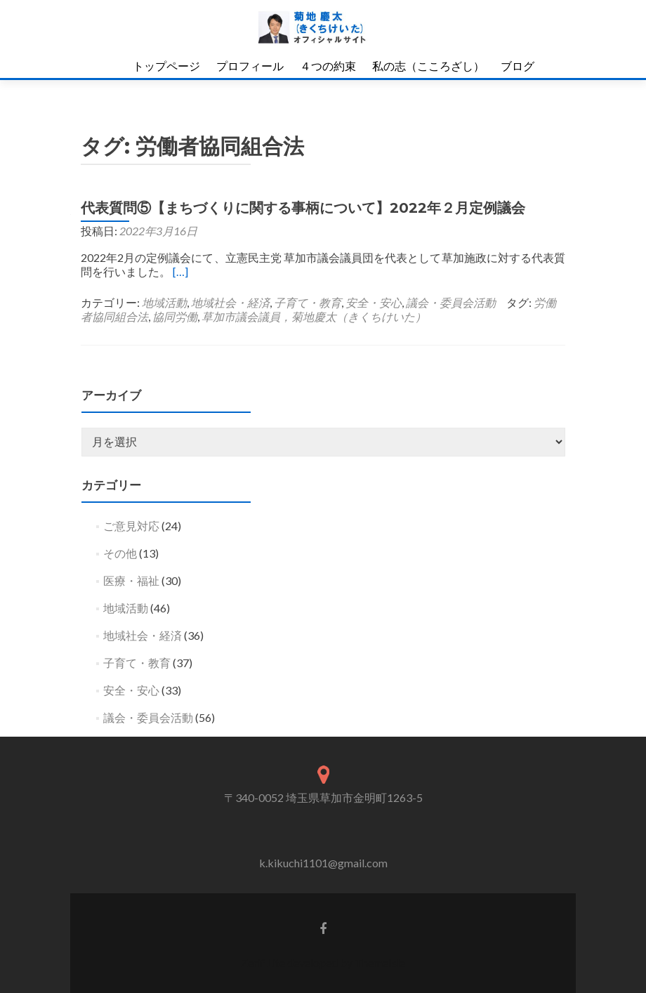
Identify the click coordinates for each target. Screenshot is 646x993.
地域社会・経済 (230, 302)
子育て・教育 (307, 302)
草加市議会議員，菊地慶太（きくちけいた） (314, 316)
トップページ (166, 65)
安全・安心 (373, 302)
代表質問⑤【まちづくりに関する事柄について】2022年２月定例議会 (303, 207)
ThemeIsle (380, 962)
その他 (120, 553)
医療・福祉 (131, 580)
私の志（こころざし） (428, 65)
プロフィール (250, 65)
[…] (180, 271)
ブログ (517, 65)
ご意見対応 (131, 525)
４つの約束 (328, 65)
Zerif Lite (264, 962)
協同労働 (174, 316)
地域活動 (164, 302)
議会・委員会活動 (451, 302)
